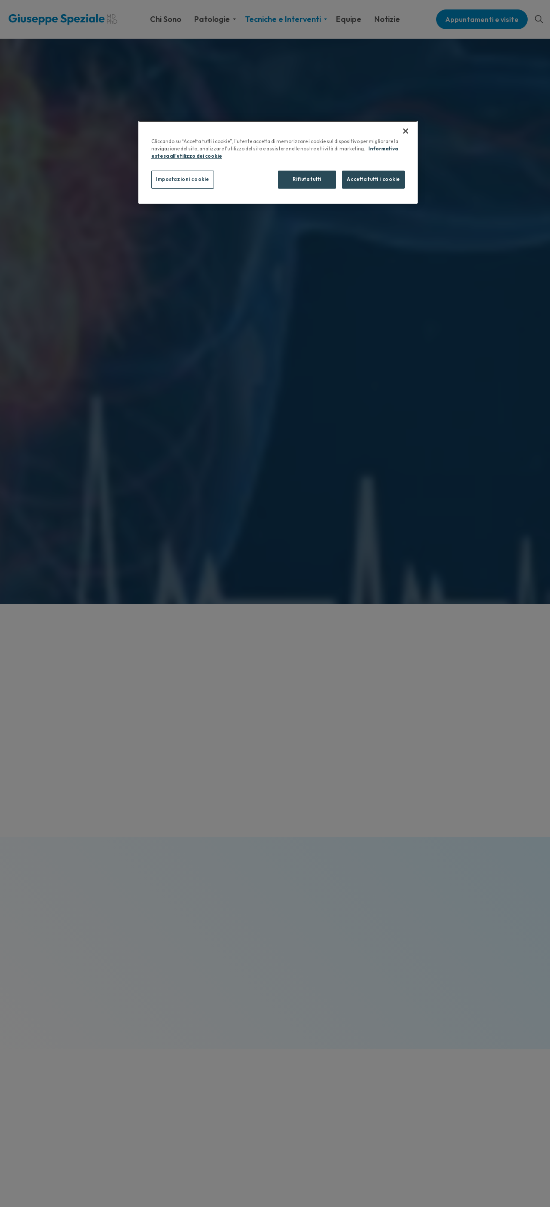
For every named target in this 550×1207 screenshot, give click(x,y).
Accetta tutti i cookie (373, 179)
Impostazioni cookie (182, 179)
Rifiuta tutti (307, 179)
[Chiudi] (405, 131)
